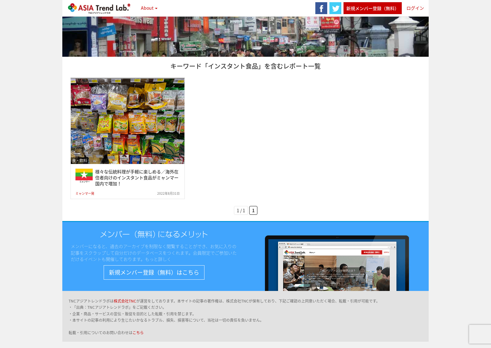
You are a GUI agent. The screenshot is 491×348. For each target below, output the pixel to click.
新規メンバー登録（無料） (372, 8)
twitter (335, 8)
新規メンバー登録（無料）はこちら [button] (154, 272)
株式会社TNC (125, 301)
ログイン (415, 8)
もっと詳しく (158, 259)
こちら (138, 332)
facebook (321, 8)
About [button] (149, 8)
